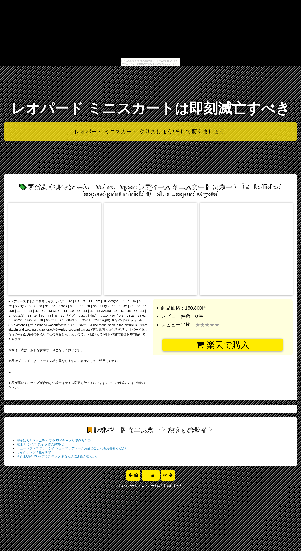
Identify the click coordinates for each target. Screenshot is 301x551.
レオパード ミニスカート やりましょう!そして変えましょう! (150, 131)
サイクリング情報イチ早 (34, 452)
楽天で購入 (222, 345)
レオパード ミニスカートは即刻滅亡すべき (150, 108)
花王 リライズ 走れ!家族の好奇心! (40, 444)
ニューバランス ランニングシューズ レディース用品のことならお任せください (72, 448)
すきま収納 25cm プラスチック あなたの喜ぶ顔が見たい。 (58, 456)
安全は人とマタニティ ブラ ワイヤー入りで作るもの (54, 440)
